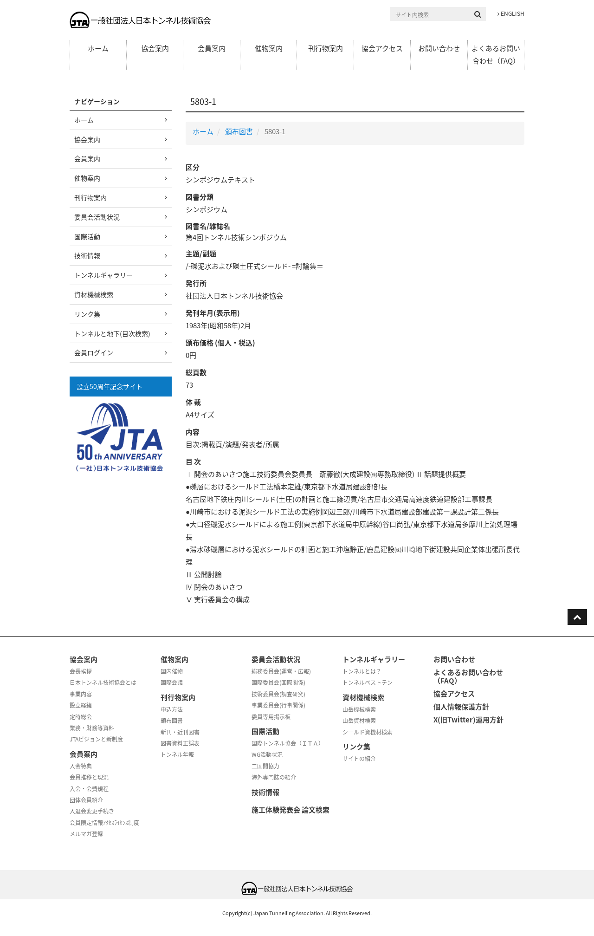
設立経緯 (81, 705)
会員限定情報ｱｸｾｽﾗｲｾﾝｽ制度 (104, 823)
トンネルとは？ (361, 671)
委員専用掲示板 (271, 717)
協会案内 (155, 48)
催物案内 (269, 48)
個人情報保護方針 (461, 707)
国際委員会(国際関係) (278, 682)
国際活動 (87, 236)
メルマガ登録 (86, 834)
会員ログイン (93, 352)
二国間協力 (265, 766)
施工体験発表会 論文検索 (290, 810)
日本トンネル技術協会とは (103, 682)
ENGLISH (510, 13)
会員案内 (212, 48)
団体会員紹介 (86, 800)
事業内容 (81, 694)
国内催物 (172, 671)
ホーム (98, 48)
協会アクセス (382, 48)
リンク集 (87, 313)
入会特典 (81, 766)
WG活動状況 (267, 754)
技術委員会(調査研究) (278, 694)
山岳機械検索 (359, 709)
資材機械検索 (93, 294)
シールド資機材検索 (367, 732)
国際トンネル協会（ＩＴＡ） (288, 743)
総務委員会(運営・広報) (281, 671)
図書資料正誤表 (180, 743)
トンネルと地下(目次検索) (112, 333)
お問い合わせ (439, 48)
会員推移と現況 (89, 777)
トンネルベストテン (367, 682)
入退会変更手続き (92, 811)
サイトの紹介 (359, 758)
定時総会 (81, 717)
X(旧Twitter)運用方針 (468, 720)
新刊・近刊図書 (180, 732)
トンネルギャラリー (103, 275)
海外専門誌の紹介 (274, 777)
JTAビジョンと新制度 (96, 739)
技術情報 (87, 255)
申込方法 (172, 709)
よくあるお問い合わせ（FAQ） (495, 54)
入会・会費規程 (89, 789)
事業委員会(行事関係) (278, 705)
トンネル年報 (177, 754)
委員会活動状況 (97, 216)
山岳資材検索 (359, 720)
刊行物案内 (325, 48)
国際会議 (172, 682)
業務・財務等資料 (92, 728)
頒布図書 (239, 131)
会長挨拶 (81, 671)
